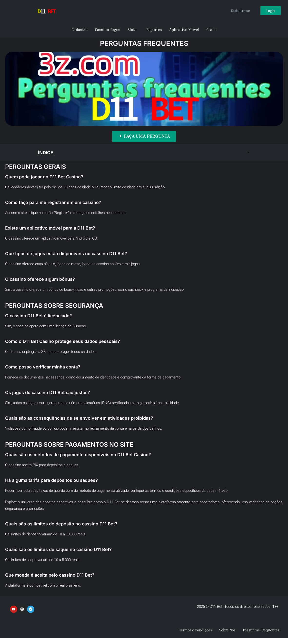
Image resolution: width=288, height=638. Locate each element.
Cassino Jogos (107, 29)
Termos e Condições (189, 630)
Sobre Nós (223, 630)
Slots (132, 29)
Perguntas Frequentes (259, 630)
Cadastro (79, 29)
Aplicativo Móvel (184, 29)
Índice (46, 152)
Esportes (154, 29)
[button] (144, 152)
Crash (211, 29)
